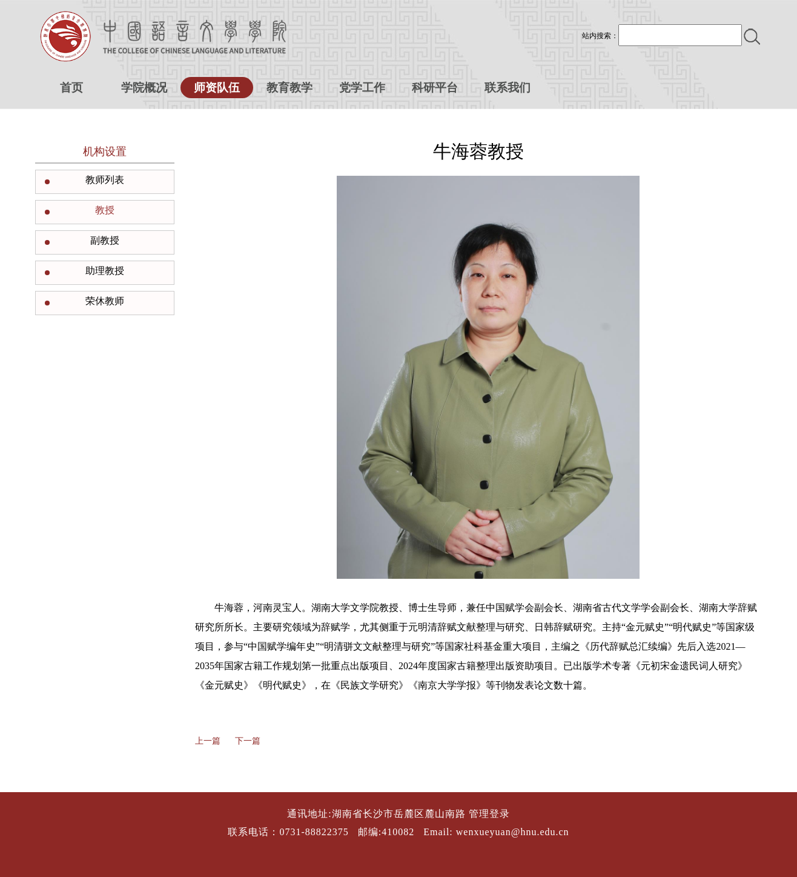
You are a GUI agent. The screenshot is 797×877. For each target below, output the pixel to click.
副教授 (104, 240)
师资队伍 (217, 87)
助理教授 (104, 270)
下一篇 (247, 740)
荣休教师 (104, 301)
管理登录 (489, 814)
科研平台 (435, 87)
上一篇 (207, 740)
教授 (104, 210)
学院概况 (144, 87)
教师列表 (104, 180)
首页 (71, 87)
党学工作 (362, 87)
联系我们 (507, 87)
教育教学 (289, 87)
